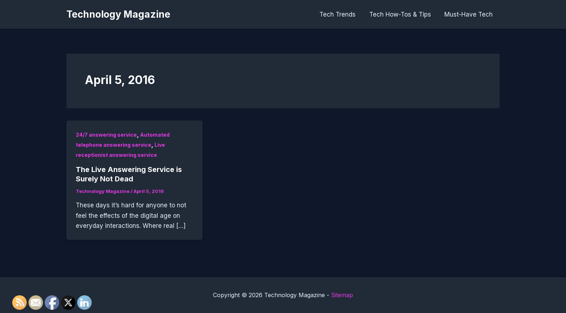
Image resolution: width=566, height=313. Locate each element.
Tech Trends (341, 14)
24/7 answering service (106, 135)
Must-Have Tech (469, 14)
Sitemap (342, 295)
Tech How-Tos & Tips (402, 14)
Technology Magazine (118, 14)
